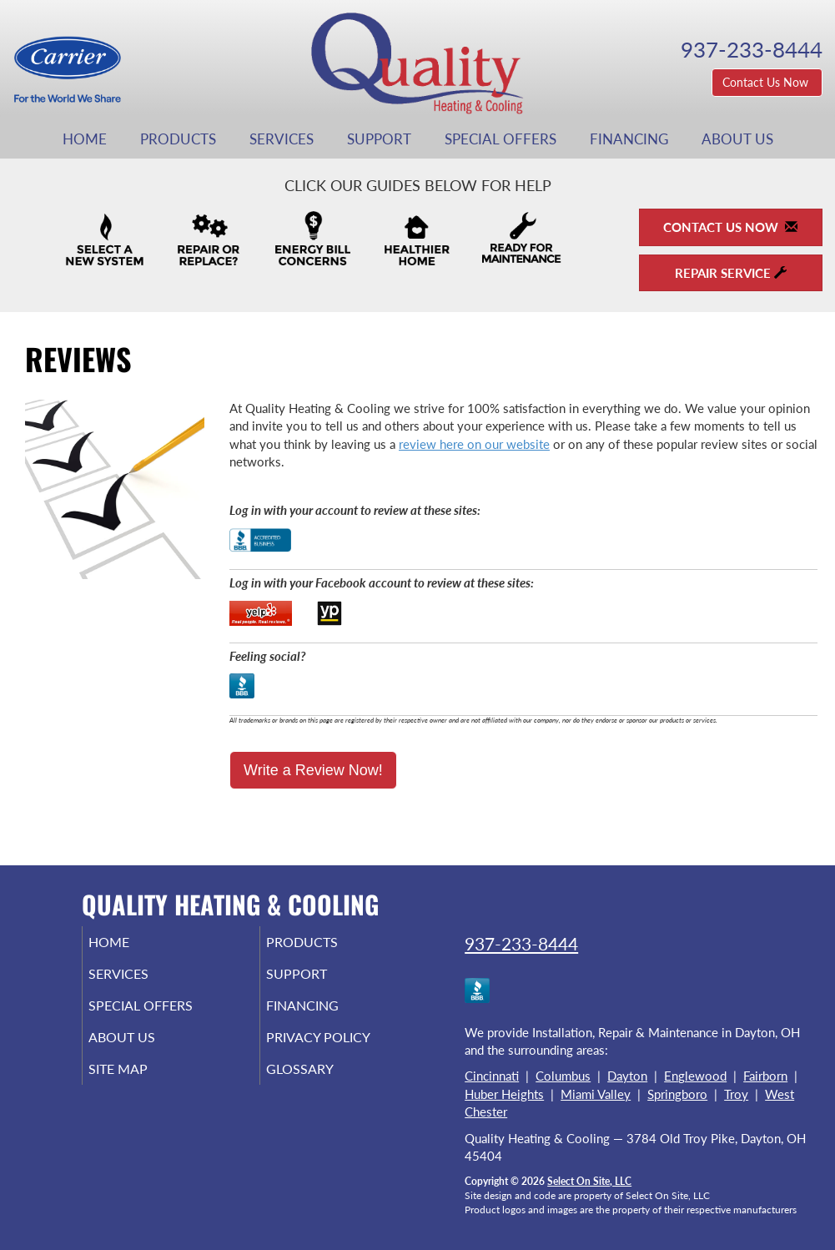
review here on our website (474, 443)
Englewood (695, 1075)
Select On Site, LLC (589, 1181)
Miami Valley (596, 1093)
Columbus (563, 1075)
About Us (737, 139)
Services (281, 139)
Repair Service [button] (731, 272)
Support (379, 139)
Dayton (627, 1075)
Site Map (141, 1084)
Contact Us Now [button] (767, 82)
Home (85, 139)
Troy (736, 1093)
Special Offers (500, 139)
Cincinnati (492, 1075)
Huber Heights (504, 1093)
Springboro (677, 1093)
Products (178, 139)
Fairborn (765, 1075)
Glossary (322, 1084)
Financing (629, 139)
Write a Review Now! (313, 770)
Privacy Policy (343, 1049)
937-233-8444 (521, 943)
